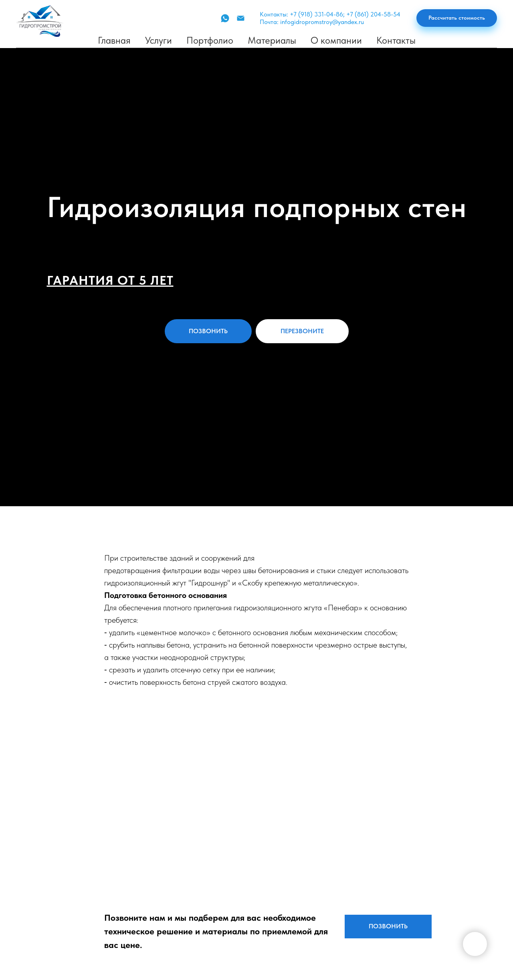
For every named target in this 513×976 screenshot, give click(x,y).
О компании (336, 40)
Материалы (272, 40)
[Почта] (241, 18)
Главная (114, 40)
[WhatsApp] (225, 18)
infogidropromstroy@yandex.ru (322, 22)
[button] (456, 18)
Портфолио (209, 40)
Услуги (158, 40)
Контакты (396, 40)
